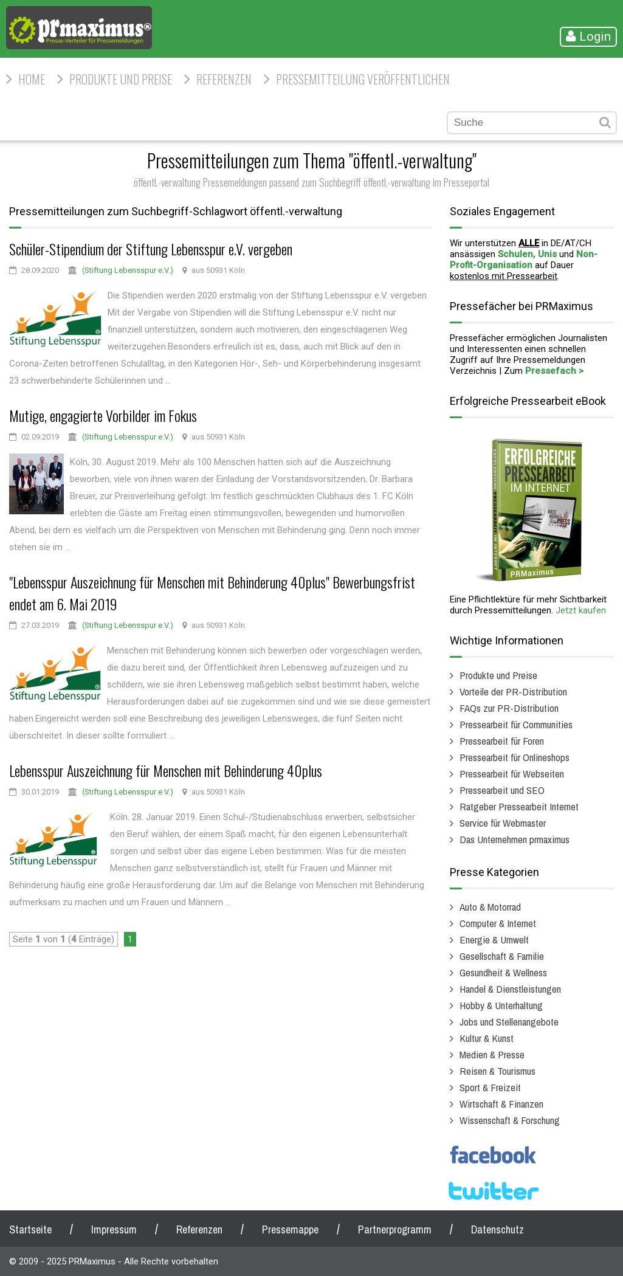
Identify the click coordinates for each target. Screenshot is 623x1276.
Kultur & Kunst (487, 1038)
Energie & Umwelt (494, 940)
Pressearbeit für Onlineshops (515, 757)
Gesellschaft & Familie (502, 956)
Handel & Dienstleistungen (510, 989)
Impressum (114, 1229)
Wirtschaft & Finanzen (501, 1104)
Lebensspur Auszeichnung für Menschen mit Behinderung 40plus (165, 770)
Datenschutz (497, 1229)
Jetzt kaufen (581, 610)
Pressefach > (554, 370)
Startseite (30, 1229)
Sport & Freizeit (490, 1087)
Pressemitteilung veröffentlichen (363, 79)
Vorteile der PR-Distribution (513, 691)
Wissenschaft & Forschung (510, 1120)
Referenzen (224, 79)
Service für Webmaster (503, 823)
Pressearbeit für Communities (516, 724)
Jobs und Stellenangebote (509, 1022)
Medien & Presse (492, 1054)
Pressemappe (290, 1229)
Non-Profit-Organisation (523, 260)
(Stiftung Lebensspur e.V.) (127, 270)
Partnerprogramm (395, 1229)
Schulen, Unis (527, 254)
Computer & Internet (498, 923)
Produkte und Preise (120, 79)
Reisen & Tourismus (497, 1071)
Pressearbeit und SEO (502, 790)
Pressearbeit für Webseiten (512, 774)
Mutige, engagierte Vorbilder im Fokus (103, 415)
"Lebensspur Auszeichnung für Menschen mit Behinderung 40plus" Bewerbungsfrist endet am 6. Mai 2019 (212, 593)
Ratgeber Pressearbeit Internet (519, 806)
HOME (31, 79)
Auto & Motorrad (490, 907)
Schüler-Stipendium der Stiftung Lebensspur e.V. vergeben (150, 249)
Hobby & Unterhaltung (501, 1005)
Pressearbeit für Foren (502, 741)
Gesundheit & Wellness (503, 972)
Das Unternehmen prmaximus (515, 839)
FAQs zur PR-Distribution (509, 708)
